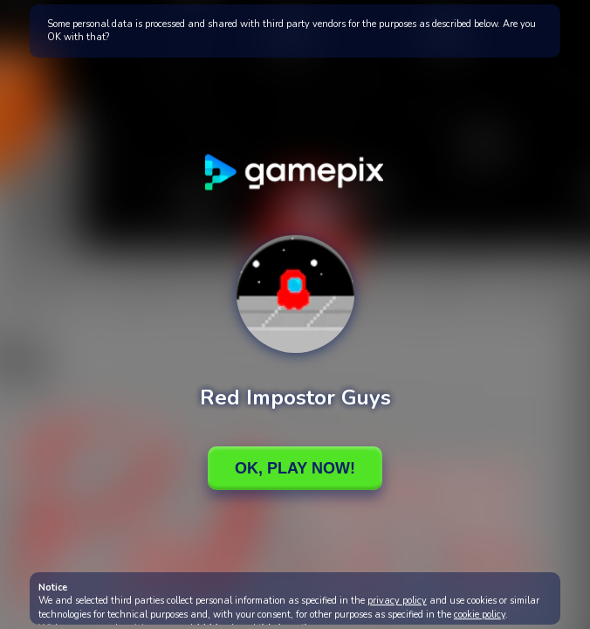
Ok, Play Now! (295, 468)
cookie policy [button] (479, 614)
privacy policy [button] (397, 600)
